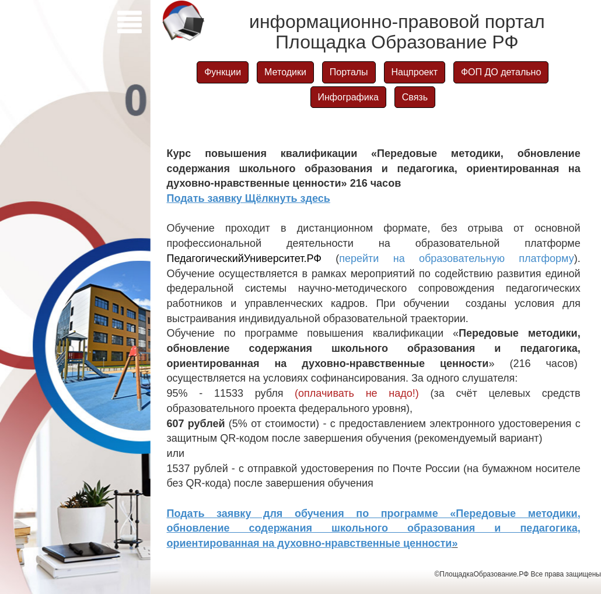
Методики (285, 72)
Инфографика (348, 97)
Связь (415, 97)
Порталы (349, 72)
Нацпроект (415, 72)
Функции (222, 72)
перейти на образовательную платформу (456, 258)
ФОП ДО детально (501, 72)
